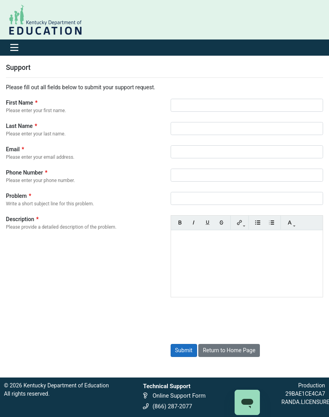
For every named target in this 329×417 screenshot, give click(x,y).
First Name (22, 103)
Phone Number (26, 172)
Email (15, 149)
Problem (18, 196)
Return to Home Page (229, 350)
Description (22, 219)
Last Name (21, 126)
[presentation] (231, 320)
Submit (183, 350)
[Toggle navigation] (14, 47)
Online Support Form (178, 395)
